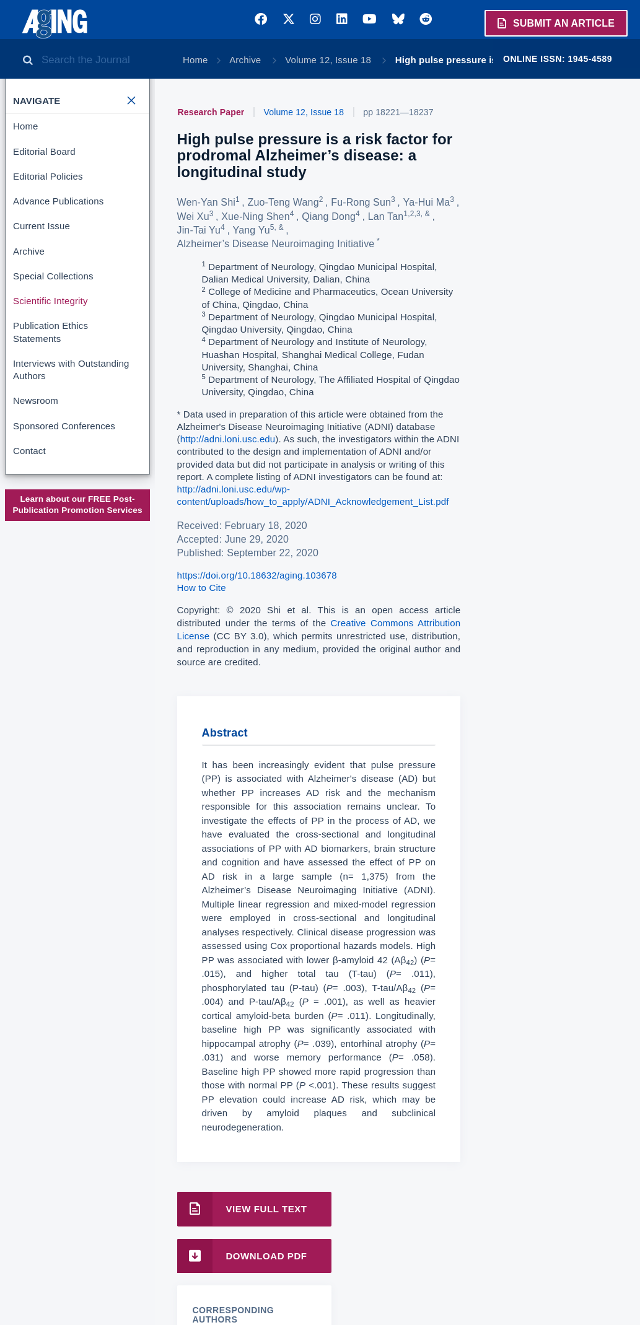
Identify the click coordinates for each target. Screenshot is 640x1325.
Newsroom (35, 400)
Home (195, 60)
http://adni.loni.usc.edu (228, 439)
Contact (29, 450)
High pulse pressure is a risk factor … (480, 60)
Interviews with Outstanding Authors (71, 369)
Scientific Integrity (50, 300)
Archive (246, 60)
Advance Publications (58, 201)
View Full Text (242, 1209)
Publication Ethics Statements (50, 331)
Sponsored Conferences (64, 426)
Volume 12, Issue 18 (329, 60)
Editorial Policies (48, 176)
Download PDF (242, 1256)
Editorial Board (44, 151)
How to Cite (201, 587)
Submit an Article (555, 23)
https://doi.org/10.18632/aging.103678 (257, 575)
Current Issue (41, 226)
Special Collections (53, 276)
